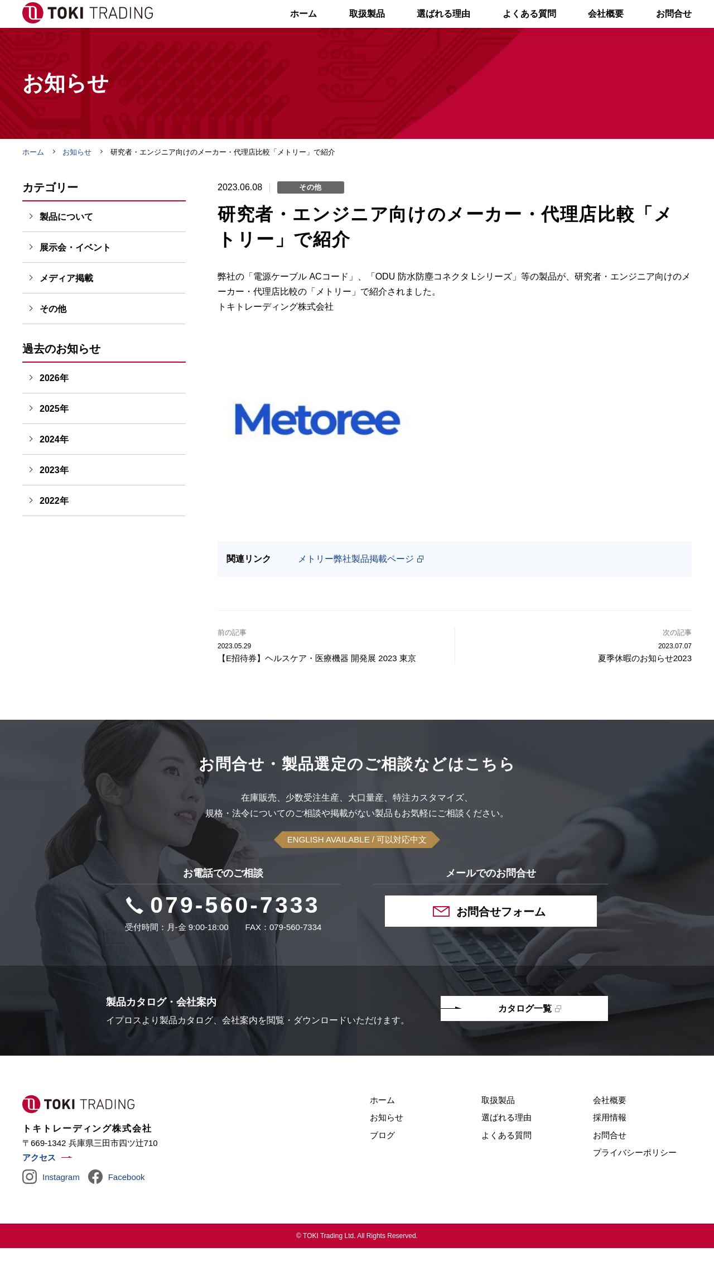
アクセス (39, 1185)
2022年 (54, 528)
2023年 (54, 498)
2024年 (54, 467)
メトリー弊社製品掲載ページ (356, 586)
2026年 (54, 406)
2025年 (54, 436)
